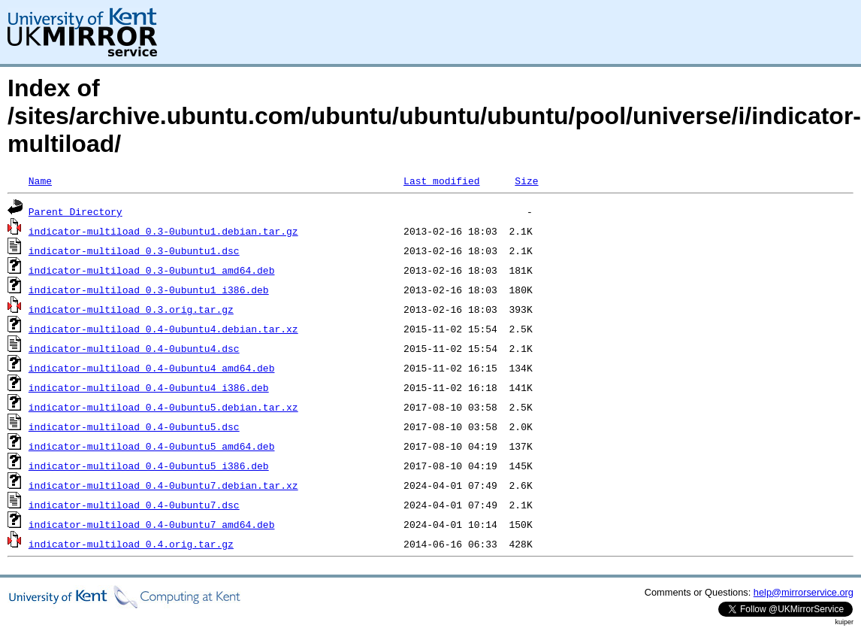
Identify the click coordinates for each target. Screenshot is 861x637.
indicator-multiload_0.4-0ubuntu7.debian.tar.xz (163, 485)
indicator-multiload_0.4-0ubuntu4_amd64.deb (152, 368)
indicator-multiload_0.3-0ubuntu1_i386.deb (149, 289)
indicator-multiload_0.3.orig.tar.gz (131, 309)
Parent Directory (75, 211)
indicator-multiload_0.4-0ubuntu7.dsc (134, 504)
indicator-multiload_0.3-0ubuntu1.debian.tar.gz (163, 231)
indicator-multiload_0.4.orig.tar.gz (131, 544)
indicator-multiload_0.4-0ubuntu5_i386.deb (149, 465)
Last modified (441, 180)
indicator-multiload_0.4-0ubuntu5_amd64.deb (152, 446)
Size (526, 180)
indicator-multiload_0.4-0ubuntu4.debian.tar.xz (163, 328)
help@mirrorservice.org (803, 592)
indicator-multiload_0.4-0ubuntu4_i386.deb (149, 387)
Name (40, 180)
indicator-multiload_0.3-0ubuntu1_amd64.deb (152, 270)
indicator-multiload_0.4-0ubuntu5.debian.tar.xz (163, 407)
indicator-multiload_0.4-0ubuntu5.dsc (134, 426)
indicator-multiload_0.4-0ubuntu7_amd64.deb (152, 524)
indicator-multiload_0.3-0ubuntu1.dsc (134, 250)
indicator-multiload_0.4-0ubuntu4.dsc (134, 348)
